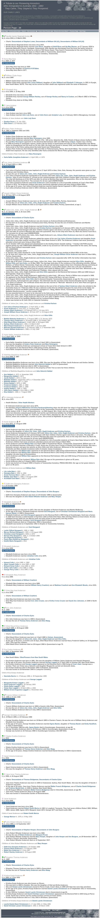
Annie (38, 182)
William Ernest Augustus (16, 690)
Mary (36, 138)
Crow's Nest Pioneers (44, 31)
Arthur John (10, 568)
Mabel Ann (11, 850)
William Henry (40, 585)
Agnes (55, 724)
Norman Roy (12, 536)
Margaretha (11, 376)
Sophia (9, 388)
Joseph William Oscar (66, 254)
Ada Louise (34, 82)
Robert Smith (31, 808)
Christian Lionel (13, 534)
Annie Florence (11, 475)
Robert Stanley (13, 852)
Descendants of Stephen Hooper (24, 491)
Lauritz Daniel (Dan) (16, 904)
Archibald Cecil (11, 478)
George (52, 96)
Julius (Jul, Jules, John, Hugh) (35, 174)
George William (31, 96)
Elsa (8, 392)
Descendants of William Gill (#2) (72, 41)
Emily (90, 724)
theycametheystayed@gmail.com (56, 912)
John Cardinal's (41, 916)
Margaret (41, 835)
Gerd (49, 511)
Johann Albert (66, 235)
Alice (80, 261)
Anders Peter (33, 344)
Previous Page (74, 31)
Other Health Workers (26, 402)
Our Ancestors (31, 31)
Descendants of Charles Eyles (23, 217)
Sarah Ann (76, 601)
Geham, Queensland (55, 637)
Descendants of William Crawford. (24, 580)
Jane (23, 263)
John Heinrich (42, 364)
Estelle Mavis (12, 541)
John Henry (11, 390)
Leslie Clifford (13, 530)
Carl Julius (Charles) (68, 238)
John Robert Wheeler (36, 496)
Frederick (10, 385)
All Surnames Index (14, 31)
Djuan (73, 142)
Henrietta (10, 676)
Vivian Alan (11, 688)
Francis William (13, 329)
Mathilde (10, 380)
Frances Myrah (16, 788)
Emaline (9, 121)
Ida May (71, 46)
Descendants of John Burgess (48, 491)
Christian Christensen (73, 511)
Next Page (83, 31)
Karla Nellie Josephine (16, 157)
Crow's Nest (76, 664)
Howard (9, 562)
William (11, 263)
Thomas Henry (13, 320)
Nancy (67, 96)
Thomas (75, 724)
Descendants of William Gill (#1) (48, 41)
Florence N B (31, 68)
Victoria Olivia (13, 848)
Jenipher (57, 115)
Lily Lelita (9, 471)
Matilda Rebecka (14, 319)
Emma (9, 383)
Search (24, 31)
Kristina (59, 174)
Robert (26, 835)
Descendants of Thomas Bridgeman (25, 779)
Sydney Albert (68, 286)
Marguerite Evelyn (13, 683)
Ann (8, 374)
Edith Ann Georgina (15, 847)
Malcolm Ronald (14, 327)
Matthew (61, 585)
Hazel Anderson (13, 684)
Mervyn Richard (13, 532)
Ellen (8, 123)
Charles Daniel (86, 786)
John (57, 82)
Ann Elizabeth (80, 585)
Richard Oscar (11, 566)
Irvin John (37, 601)
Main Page (5, 31)
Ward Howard (13, 326)
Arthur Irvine (57, 601)
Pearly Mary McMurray (16, 539)
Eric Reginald (12, 537)
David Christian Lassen (41, 894)
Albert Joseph (11, 564)
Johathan (32, 556)
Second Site (47, 916)
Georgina (9, 473)
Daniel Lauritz (22, 887)
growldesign (66, 916)
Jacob (9, 378)
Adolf (57, 46)
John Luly (28, 115)
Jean (39, 46)
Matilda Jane (10, 477)
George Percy (11, 569)
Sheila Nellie (11, 686)
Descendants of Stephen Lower (23, 41)
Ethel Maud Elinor (14, 322)
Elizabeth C (74, 82)
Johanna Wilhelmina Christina (34, 408)
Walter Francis (60, 786)
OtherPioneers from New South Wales (34, 657)
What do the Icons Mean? (61, 31)
